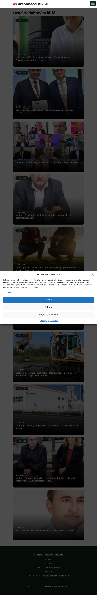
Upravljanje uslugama (11, 292)
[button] (93, 274)
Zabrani (48, 307)
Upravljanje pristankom (49, 321)
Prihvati (48, 299)
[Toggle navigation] (93, 3)
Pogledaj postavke (48, 314)
